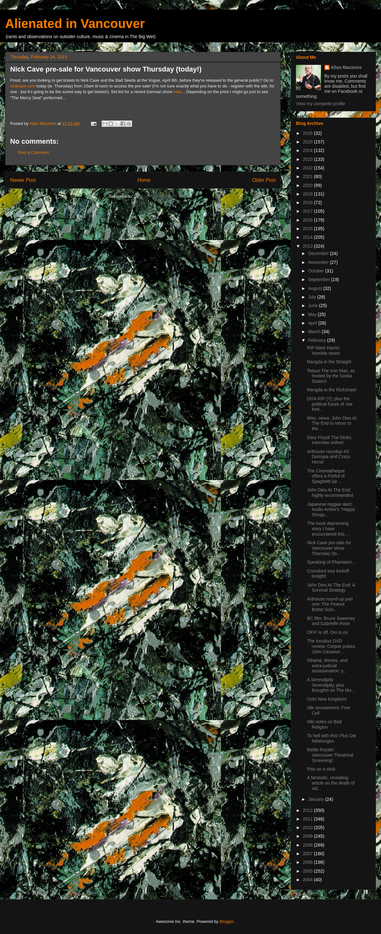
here (177, 91)
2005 (308, 871)
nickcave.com (22, 86)
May (313, 314)
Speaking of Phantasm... (331, 562)
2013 (308, 246)
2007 (308, 853)
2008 (308, 845)
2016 (308, 220)
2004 (308, 879)
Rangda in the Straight (329, 361)
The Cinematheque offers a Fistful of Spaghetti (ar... (326, 476)
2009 (308, 836)
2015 (308, 228)
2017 (308, 211)
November (319, 262)
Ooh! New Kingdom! (327, 699)
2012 (308, 810)
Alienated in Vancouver (75, 24)
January (316, 799)
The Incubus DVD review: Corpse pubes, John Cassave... (331, 646)
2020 (308, 185)
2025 (308, 141)
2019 (308, 193)
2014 (308, 237)
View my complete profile (320, 103)
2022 (308, 167)
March (315, 331)
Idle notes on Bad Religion (324, 724)
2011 (308, 818)
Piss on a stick (321, 769)
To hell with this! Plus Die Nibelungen (331, 738)
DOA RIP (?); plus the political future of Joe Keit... (329, 404)
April (313, 323)
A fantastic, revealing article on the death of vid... (331, 783)
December (319, 253)
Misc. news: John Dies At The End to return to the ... (332, 423)
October (316, 270)
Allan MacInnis (346, 67)
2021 (308, 176)
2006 (308, 862)
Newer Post (23, 180)
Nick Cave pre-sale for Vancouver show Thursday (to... (329, 548)
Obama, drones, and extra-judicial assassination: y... (327, 666)
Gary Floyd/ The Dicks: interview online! (329, 440)
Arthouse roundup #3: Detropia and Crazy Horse (328, 457)
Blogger (226, 921)
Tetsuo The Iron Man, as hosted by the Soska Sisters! (331, 376)
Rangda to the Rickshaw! (332, 389)
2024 (308, 150)
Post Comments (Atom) (155, 196)
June (313, 305)
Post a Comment (33, 152)
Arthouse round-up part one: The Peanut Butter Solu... (330, 604)
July (312, 296)
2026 (308, 133)
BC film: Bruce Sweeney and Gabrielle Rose (331, 621)
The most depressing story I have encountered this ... (328, 529)
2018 (308, 202)
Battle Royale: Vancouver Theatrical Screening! (330, 755)
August (315, 288)
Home (144, 180)
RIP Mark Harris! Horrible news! (323, 350)
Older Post (264, 180)
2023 (308, 159)
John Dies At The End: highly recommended (330, 492)
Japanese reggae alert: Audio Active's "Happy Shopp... (331, 510)
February (317, 340)
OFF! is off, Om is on (327, 632)
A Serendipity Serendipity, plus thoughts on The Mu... (331, 685)
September (319, 279)
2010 (308, 827)
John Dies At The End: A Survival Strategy (331, 587)
